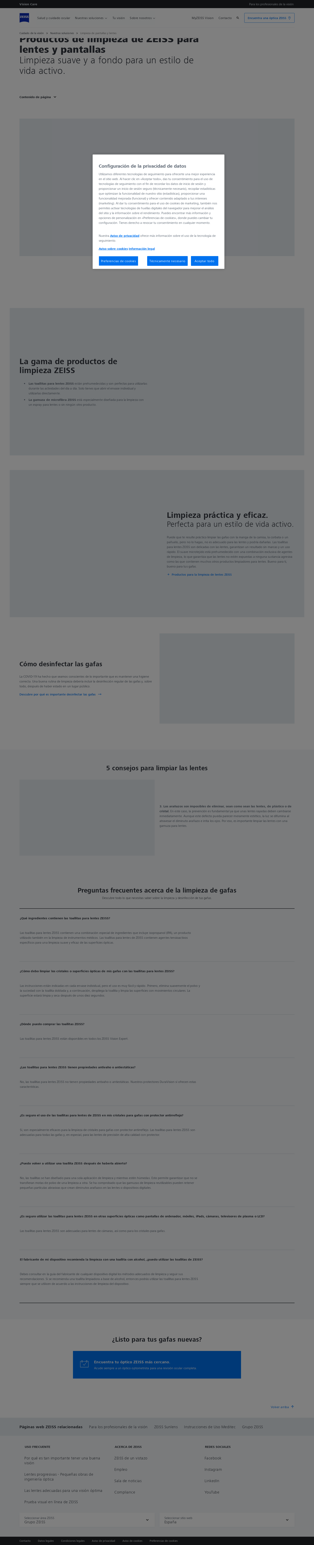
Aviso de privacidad (124, 235)
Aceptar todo (204, 261)
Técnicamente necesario (167, 261)
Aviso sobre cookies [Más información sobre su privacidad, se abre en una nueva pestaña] (113, 248)
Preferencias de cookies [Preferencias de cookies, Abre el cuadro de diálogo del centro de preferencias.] (118, 261)
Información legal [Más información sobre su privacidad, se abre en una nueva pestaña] (142, 248)
